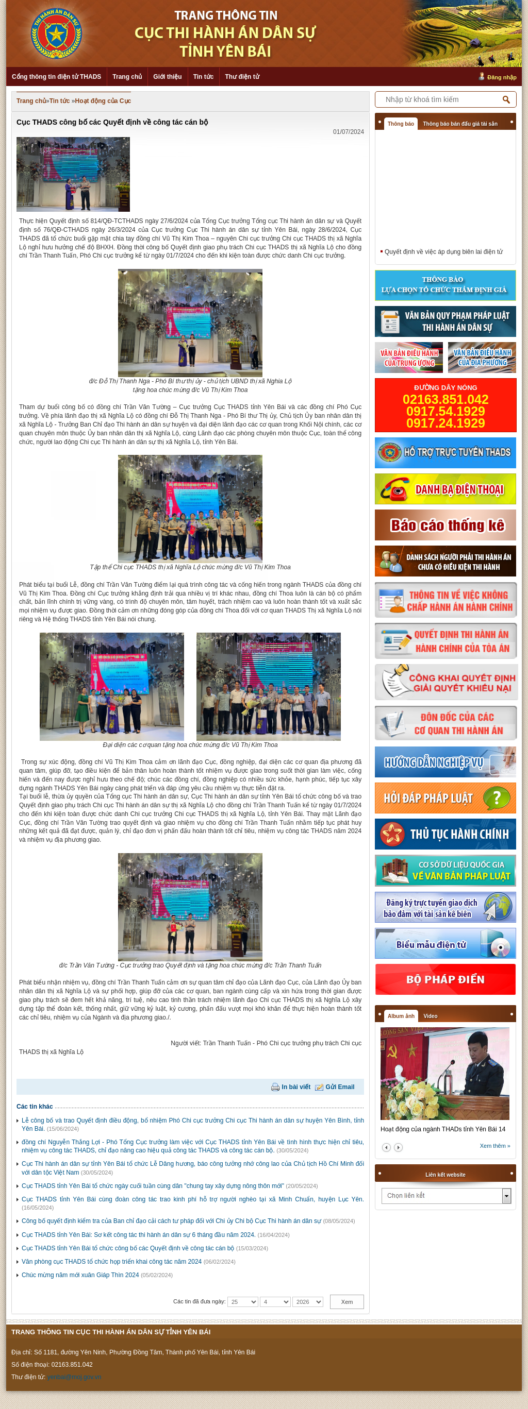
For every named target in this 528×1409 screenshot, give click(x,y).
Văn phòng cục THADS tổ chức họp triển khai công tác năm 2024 (112, 1261)
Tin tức (203, 76)
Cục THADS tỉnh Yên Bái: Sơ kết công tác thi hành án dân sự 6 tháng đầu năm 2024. (139, 1234)
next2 (398, 1147)
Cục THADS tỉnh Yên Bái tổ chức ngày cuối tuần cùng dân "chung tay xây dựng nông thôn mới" (153, 1186)
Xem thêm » (495, 1146)
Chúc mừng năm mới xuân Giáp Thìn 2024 (80, 1275)
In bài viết (296, 1087)
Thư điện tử (242, 76)
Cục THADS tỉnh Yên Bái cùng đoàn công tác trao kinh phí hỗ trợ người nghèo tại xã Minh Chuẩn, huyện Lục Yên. (193, 1199)
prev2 (386, 1147)
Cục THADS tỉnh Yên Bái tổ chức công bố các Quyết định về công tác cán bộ (128, 1248)
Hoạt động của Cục (103, 101)
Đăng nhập (502, 77)
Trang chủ (127, 76)
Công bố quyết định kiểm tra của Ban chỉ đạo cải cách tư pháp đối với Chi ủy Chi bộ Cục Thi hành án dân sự (171, 1221)
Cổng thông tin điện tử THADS (56, 76)
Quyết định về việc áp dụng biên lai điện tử (444, 253)
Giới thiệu (167, 76)
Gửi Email (340, 1087)
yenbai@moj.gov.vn (74, 1377)
